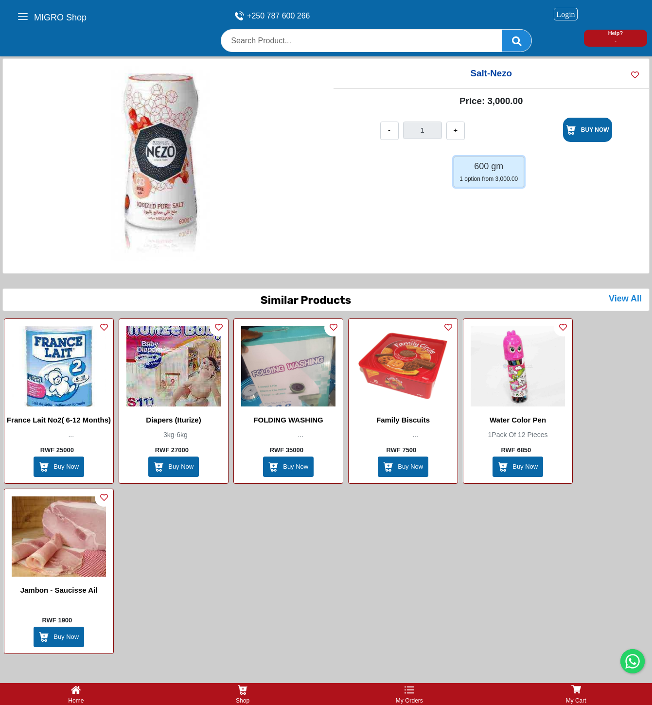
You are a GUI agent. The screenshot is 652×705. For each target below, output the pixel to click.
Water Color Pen (518, 420)
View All (625, 298)
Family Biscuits (403, 420)
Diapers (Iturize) (173, 420)
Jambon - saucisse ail (59, 590)
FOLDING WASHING (288, 420)
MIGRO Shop (60, 17)
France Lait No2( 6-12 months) (59, 420)
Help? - (615, 36)
